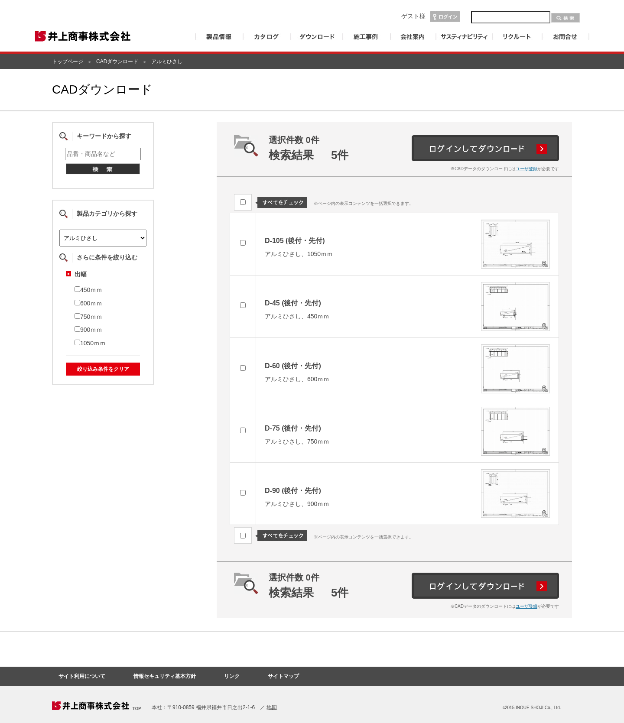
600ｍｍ (88, 303)
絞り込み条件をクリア (103, 369)
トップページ (67, 61)
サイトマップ (283, 676)
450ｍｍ (88, 289)
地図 (271, 707)
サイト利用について (81, 676)
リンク (232, 676)
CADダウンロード (117, 61)
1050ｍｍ (90, 343)
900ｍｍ (88, 329)
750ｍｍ (88, 316)
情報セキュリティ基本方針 (164, 676)
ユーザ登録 (526, 168)
